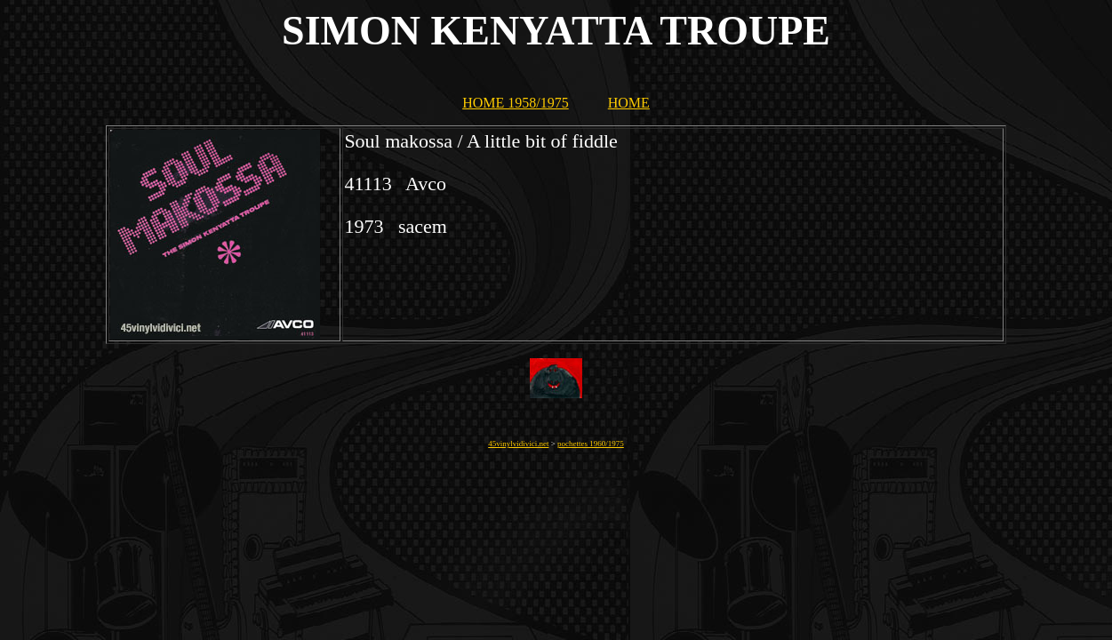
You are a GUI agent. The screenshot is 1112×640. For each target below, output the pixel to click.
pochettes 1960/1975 (590, 443)
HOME (629, 102)
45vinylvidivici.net (518, 443)
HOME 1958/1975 (515, 102)
